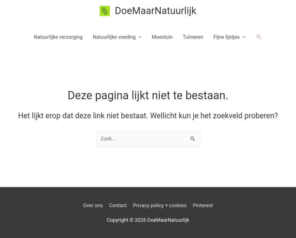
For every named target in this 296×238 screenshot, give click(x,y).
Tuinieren (193, 37)
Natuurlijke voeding (114, 37)
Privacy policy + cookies (160, 205)
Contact (118, 205)
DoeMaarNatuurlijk (155, 11)
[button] (259, 37)
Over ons (93, 205)
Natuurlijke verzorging (58, 37)
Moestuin (162, 37)
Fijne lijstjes (226, 37)
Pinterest (203, 205)
